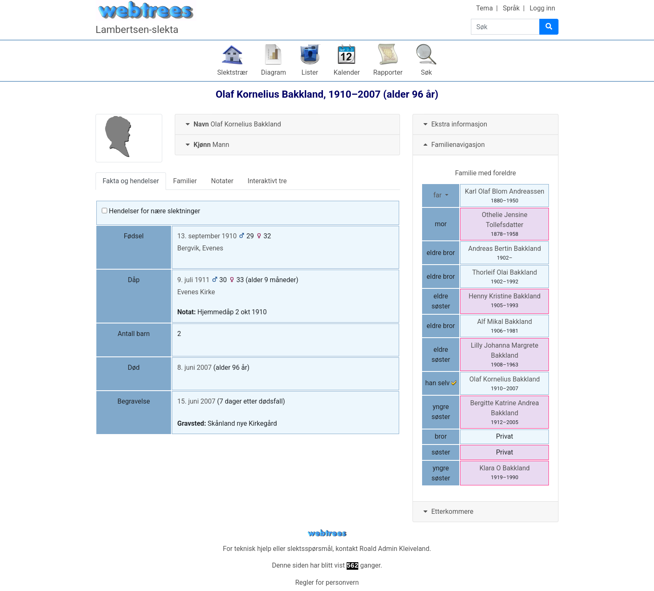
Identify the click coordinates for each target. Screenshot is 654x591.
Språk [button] (511, 8)
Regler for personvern (327, 582)
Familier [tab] (185, 181)
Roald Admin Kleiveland (395, 549)
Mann (206, 145)
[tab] (287, 124)
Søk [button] (426, 72)
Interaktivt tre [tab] (267, 181)
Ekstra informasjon (454, 124)
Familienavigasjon (453, 145)
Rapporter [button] (388, 72)
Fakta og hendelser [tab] (131, 181)
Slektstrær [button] (232, 72)
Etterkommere (447, 511)
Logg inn (542, 8)
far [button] (438, 195)
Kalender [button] (347, 72)
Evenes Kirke (196, 292)
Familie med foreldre (485, 173)
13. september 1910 (206, 236)
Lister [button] (310, 72)
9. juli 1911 (193, 280)
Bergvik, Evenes (200, 248)
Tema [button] (484, 8)
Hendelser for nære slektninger (151, 211)
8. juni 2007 (194, 367)
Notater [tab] (222, 181)
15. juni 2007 (196, 401)
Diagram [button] (273, 72)
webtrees (327, 533)
